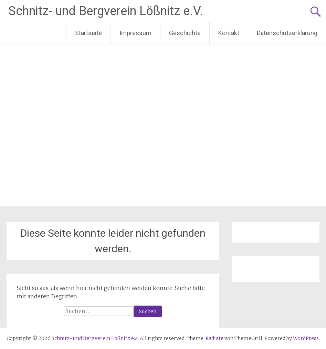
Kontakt (228, 33)
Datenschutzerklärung (287, 33)
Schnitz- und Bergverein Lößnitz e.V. (106, 11)
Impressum (135, 33)
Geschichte (185, 33)
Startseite (88, 33)
